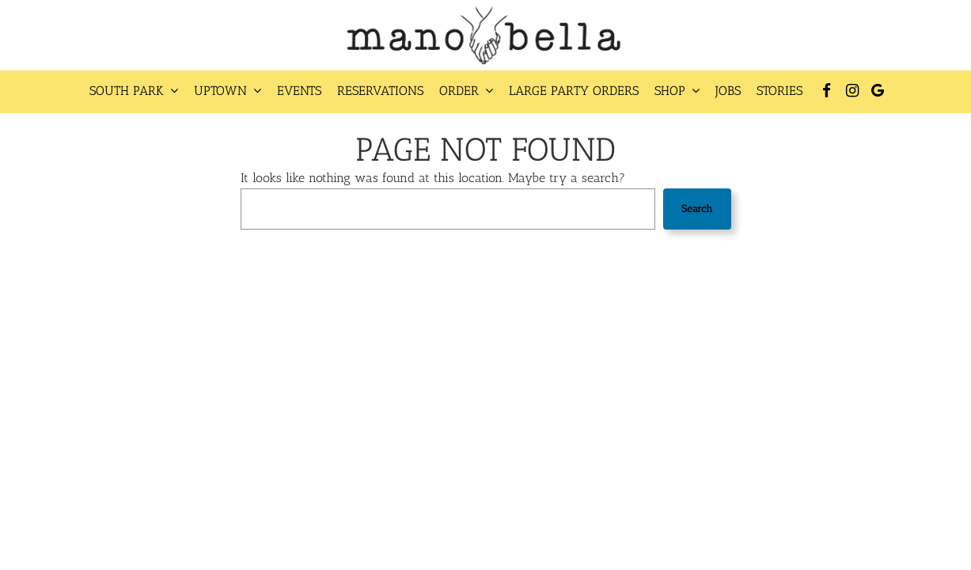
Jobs (728, 90)
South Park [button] (133, 90)
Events (299, 90)
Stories (779, 90)
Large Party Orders (574, 90)
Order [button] (466, 90)
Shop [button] (677, 90)
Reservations (380, 90)
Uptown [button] (227, 90)
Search (696, 209)
